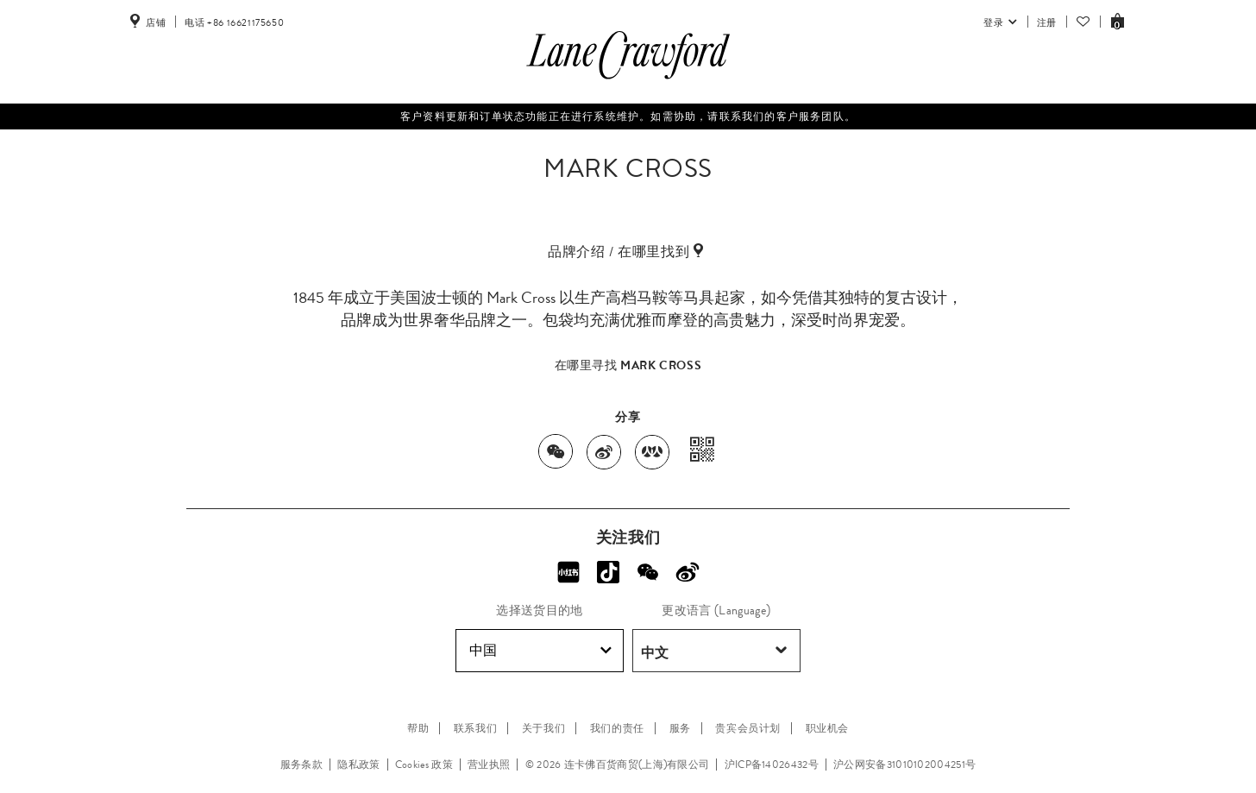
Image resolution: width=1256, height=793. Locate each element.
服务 (680, 728)
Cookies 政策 (424, 764)
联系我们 (475, 728)
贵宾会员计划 (748, 728)
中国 (540, 650)
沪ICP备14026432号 (772, 764)
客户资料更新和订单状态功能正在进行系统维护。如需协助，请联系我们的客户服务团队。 (628, 116)
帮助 (418, 728)
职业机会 (827, 728)
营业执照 (489, 764)
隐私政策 (358, 764)
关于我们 (543, 728)
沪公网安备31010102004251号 (904, 764)
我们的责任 (617, 728)
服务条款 (301, 764)
